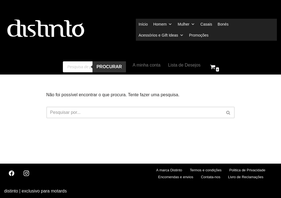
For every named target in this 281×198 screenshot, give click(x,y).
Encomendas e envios (175, 177)
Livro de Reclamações (245, 177)
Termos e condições (206, 170)
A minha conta (146, 65)
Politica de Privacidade (247, 170)
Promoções (199, 35)
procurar (109, 66)
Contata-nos (210, 177)
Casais (206, 24)
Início (143, 24)
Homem (162, 24)
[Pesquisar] (134, 112)
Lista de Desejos (184, 65)
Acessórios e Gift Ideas (161, 35)
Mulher (186, 24)
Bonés (223, 24)
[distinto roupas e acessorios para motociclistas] (45, 29)
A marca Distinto (169, 170)
